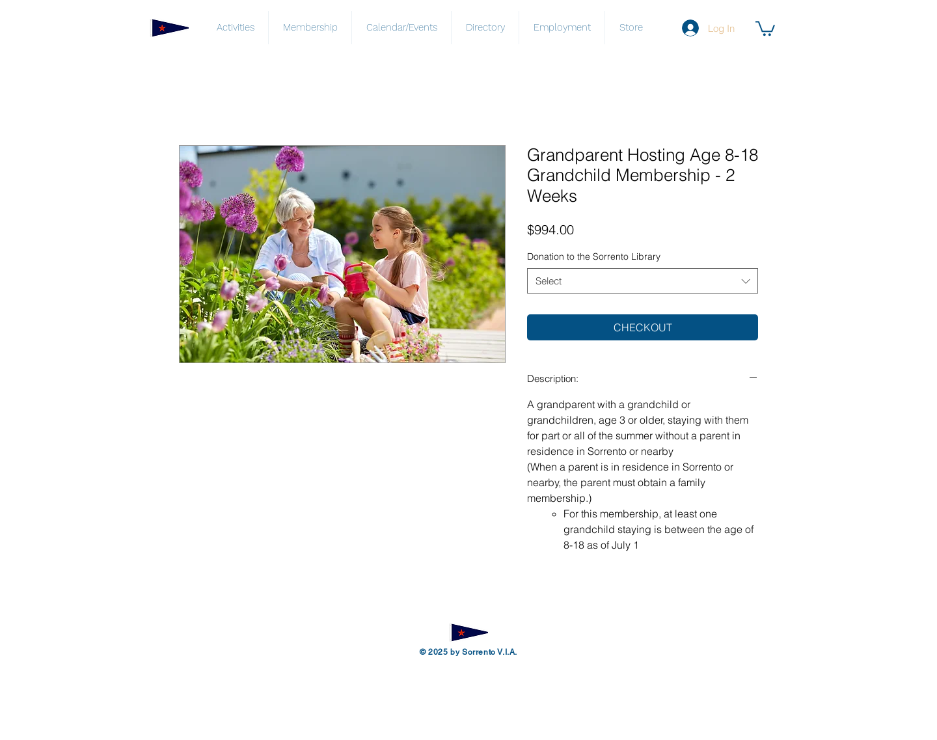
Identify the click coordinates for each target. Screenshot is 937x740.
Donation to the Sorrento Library (593, 256)
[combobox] (642, 281)
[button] (765, 28)
